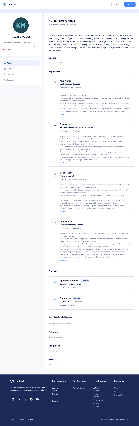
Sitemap (31, 419)
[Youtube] (37, 399)
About (8, 63)
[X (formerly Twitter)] (19, 399)
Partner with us (79, 388)
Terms (21, 419)
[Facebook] (31, 399)
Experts (55, 401)
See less (63, 114)
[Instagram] (25, 399)
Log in (116, 4)
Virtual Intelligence (100, 400)
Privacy (13, 419)
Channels (9, 74)
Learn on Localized (56, 389)
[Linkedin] (13, 399)
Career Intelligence (98, 405)
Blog (115, 391)
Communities (10, 80)
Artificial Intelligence (98, 389)
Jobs (54, 397)
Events (8, 69)
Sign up (130, 4)
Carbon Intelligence (98, 395)
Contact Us (118, 395)
